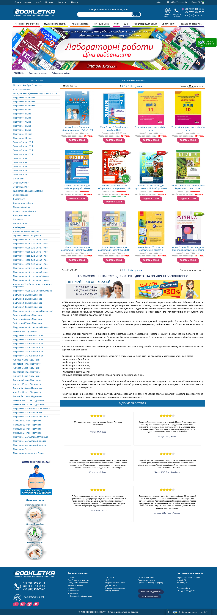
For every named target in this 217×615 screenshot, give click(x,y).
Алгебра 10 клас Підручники (27, 384)
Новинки (49, 2)
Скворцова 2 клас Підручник (27, 425)
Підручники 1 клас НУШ (24, 97)
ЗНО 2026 (109, 577)
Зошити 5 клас (20, 158)
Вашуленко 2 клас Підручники (27, 299)
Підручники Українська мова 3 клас (30, 248)
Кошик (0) (196, 2)
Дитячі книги (110, 585)
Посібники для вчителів (78, 580)
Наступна (136, 86)
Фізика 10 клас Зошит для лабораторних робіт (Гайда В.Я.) (114, 248)
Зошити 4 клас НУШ (23, 154)
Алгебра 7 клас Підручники (26, 360)
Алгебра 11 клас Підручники (27, 392)
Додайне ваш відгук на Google (29, 604)
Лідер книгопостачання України (109, 9)
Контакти (62, 2)
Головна (19, 73)
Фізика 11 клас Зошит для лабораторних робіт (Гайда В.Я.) (77, 248)
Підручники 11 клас (22, 138)
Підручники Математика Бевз (27, 412)
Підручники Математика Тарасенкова (31, 408)
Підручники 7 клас (22, 122)
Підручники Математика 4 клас (28, 347)
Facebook (16, 604)
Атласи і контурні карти (24, 211)
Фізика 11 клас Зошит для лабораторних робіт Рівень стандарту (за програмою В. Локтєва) (77, 187)
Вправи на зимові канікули (26, 231)
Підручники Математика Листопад (29, 445)
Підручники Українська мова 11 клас (31, 280)
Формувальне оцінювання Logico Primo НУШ (35, 93)
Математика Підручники (25, 331)
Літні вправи (19, 227)
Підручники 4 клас (22, 109)
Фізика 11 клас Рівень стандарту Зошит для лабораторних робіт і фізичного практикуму (188, 249)
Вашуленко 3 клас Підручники (27, 303)
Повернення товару (147, 580)
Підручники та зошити (37, 73)
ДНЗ (107, 580)
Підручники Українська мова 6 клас (30, 260)
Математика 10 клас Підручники (28, 400)
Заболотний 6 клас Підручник (27, 319)
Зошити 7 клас (20, 166)
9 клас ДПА (18, 178)
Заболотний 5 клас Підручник (27, 315)
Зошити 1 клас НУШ (23, 142)
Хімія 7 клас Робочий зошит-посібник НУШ (114, 128)
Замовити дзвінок (177, 15)
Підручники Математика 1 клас (28, 335)
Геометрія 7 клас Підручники (27, 364)
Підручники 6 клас (22, 118)
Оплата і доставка (22, 2)
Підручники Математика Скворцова (30, 416)
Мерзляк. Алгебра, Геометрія (27, 85)
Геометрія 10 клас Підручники (27, 388)
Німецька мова (112, 591)
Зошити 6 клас (20, 162)
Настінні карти (20, 223)
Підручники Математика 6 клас (28, 356)
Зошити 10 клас (20, 183)
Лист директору (149, 596)
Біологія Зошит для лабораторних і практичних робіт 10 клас (188, 187)
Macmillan (74, 591)
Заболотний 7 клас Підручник (27, 323)
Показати (184, 86)
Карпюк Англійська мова (81, 596)
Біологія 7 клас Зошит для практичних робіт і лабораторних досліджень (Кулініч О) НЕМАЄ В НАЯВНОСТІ (151, 187)
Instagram (23, 604)
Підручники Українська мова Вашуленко (32, 291)
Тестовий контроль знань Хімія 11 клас (151, 128)
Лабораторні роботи (23, 203)
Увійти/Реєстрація (178, 2)
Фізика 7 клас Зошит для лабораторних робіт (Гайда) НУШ (77, 128)
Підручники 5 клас (22, 114)
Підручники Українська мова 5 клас (30, 256)
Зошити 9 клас (20, 174)
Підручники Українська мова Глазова (31, 327)
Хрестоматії (19, 199)
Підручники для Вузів (115, 583)
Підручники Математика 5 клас (28, 351)
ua (156, 2)
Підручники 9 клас (22, 130)
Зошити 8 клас (20, 170)
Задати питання (167, 15)
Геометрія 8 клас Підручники (27, 372)
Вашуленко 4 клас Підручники (27, 307)
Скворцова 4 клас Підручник (27, 433)
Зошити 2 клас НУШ (23, 146)
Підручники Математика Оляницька (30, 437)
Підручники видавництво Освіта (28, 453)
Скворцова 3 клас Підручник (27, 429)
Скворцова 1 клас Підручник (27, 420)
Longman (74, 593)
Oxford (73, 588)
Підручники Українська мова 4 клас (30, 252)
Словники (18, 219)
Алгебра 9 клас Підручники (26, 376)
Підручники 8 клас (22, 126)
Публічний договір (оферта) (150, 583)
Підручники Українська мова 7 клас (30, 264)
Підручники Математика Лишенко (29, 441)
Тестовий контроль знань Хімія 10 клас (187, 128)
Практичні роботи (21, 207)
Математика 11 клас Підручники (28, 404)
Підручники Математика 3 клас (28, 343)
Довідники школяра (22, 215)
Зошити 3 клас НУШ (23, 150)
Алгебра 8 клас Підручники (26, 368)
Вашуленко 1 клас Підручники (27, 295)
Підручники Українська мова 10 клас (31, 276)
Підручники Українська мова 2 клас (30, 243)
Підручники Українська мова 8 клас (30, 268)
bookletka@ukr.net (34, 597)
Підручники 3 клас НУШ (24, 105)
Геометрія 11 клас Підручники (27, 396)
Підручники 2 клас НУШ (24, 101)
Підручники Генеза (22, 449)
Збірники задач (20, 195)
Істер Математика (22, 89)
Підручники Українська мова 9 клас (30, 272)
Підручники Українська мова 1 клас (30, 239)
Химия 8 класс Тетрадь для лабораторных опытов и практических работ (151, 249)
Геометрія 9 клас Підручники (27, 380)
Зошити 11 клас (20, 187)
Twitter (36, 604)
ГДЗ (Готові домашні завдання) (28, 191)
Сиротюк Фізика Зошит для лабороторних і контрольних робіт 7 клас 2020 (114, 187)
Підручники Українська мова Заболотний (33, 311)
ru (160, 2)
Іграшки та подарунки (115, 588)
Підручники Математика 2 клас (28, 339)
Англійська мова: (75, 585)
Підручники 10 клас (22, 134)
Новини (74, 2)
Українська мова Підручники (27, 235)
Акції (38, 2)
